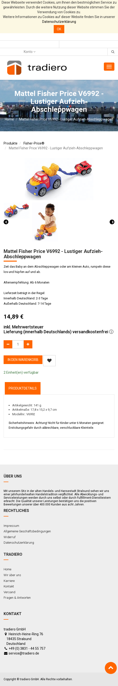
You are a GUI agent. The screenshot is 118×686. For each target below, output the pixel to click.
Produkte (11, 143)
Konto (29, 52)
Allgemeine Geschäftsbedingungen (27, 531)
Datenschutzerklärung (59, 22)
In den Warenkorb (23, 360)
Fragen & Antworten (17, 597)
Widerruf (10, 537)
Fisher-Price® (34, 143)
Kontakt (9, 586)
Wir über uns (12, 575)
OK (59, 29)
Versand (9, 592)
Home (9, 119)
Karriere (9, 581)
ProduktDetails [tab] (23, 388)
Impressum (11, 526)
